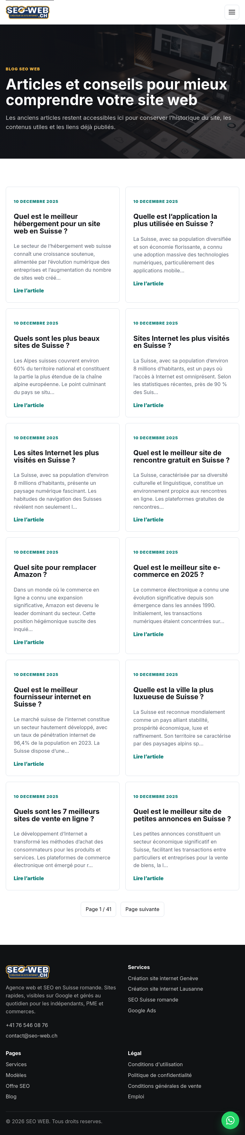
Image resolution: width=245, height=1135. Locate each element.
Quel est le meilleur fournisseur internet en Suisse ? (52, 697)
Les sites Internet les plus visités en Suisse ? (56, 456)
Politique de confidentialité (160, 1075)
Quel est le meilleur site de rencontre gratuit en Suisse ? (181, 456)
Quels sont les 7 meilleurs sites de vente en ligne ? (57, 815)
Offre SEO (18, 1086)
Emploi (136, 1096)
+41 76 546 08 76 (27, 1025)
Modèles (16, 1075)
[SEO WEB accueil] (28, 12)
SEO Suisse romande (153, 999)
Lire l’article (29, 290)
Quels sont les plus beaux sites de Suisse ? (57, 342)
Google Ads (142, 1010)
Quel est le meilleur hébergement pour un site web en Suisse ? (57, 223)
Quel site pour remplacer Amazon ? (55, 571)
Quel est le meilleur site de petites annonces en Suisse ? (182, 815)
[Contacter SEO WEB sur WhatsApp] (230, 1120)
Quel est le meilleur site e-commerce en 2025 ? (176, 571)
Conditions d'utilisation (155, 1064)
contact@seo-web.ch (31, 1035)
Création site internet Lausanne (165, 989)
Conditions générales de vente (164, 1086)
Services (16, 1064)
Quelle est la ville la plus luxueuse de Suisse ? (173, 693)
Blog (11, 1096)
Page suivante (142, 909)
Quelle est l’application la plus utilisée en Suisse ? (175, 220)
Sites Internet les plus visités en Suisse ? (181, 342)
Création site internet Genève (163, 978)
